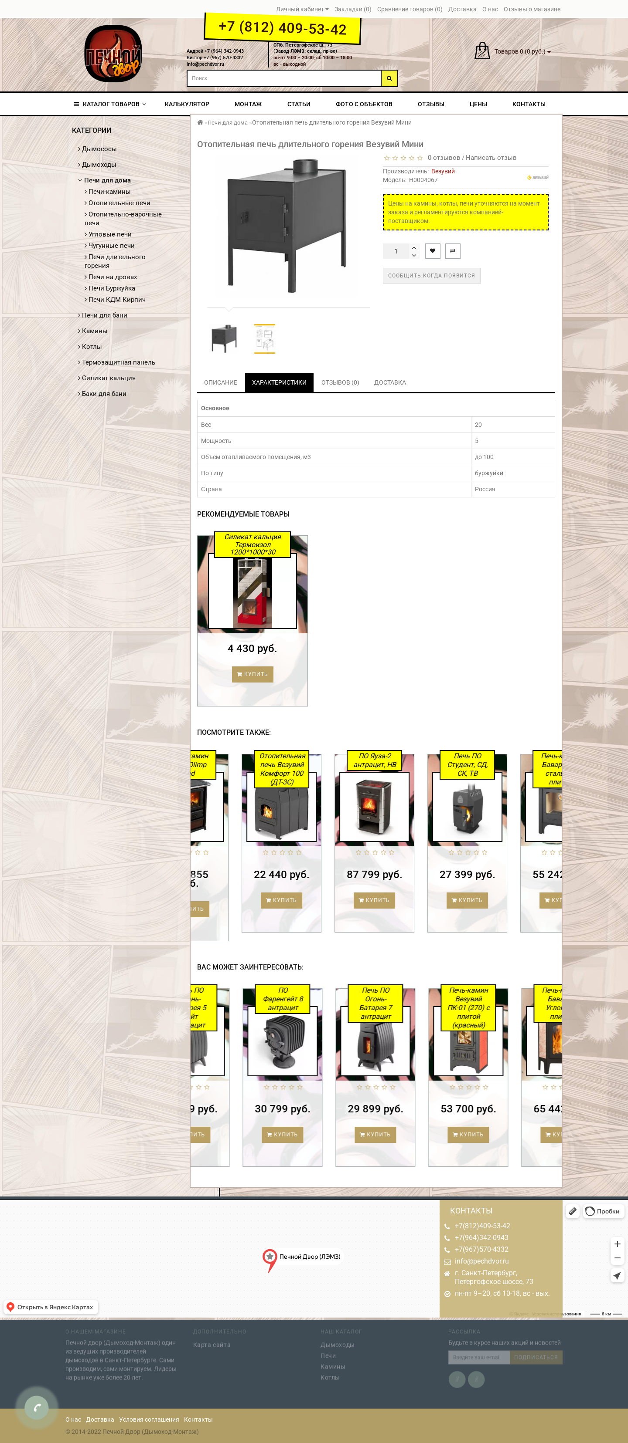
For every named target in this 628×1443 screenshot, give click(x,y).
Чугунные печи (110, 246)
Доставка (100, 1419)
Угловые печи (108, 234)
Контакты (529, 104)
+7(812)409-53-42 (482, 1226)
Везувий (443, 171)
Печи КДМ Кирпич (115, 300)
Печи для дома (104, 180)
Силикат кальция (107, 378)
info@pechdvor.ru (482, 1261)
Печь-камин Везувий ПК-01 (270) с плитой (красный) (502, 1007)
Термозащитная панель (116, 362)
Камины (93, 331)
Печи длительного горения (115, 261)
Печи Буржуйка (110, 288)
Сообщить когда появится (431, 276)
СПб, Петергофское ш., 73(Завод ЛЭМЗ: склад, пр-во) (305, 48)
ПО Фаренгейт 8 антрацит (316, 999)
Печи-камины (108, 192)
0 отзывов (442, 158)
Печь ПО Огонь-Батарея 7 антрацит (409, 1003)
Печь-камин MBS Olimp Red (222, 764)
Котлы (90, 347)
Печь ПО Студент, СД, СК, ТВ (501, 764)
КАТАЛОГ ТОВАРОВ (110, 104)
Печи (328, 1352)
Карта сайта (212, 1341)
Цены (478, 104)
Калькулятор (187, 104)
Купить (252, 674)
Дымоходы (97, 165)
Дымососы (97, 149)
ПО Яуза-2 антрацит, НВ (408, 760)
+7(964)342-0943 (482, 1237)
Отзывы (431, 104)
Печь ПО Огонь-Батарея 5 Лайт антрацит (223, 1007)
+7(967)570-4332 (482, 1249)
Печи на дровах (111, 277)
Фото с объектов (364, 104)
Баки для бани (102, 394)
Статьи (299, 104)
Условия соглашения (149, 1419)
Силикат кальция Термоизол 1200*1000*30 (252, 544)
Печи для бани (102, 315)
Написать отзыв (491, 158)
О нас (73, 1419)
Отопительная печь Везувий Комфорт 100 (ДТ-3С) (316, 769)
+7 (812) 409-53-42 (282, 27)
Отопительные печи (117, 203)
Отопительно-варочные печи (123, 218)
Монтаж (248, 104)
